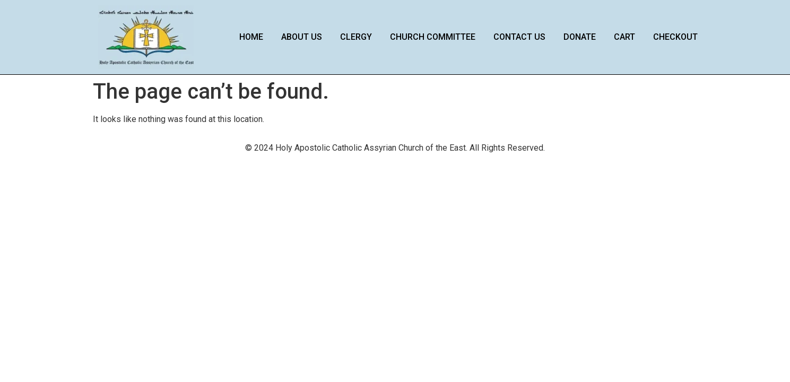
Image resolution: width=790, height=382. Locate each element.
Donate (579, 37)
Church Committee (432, 37)
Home (251, 37)
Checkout (675, 37)
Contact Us (519, 37)
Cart (624, 37)
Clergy (356, 37)
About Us (301, 37)
